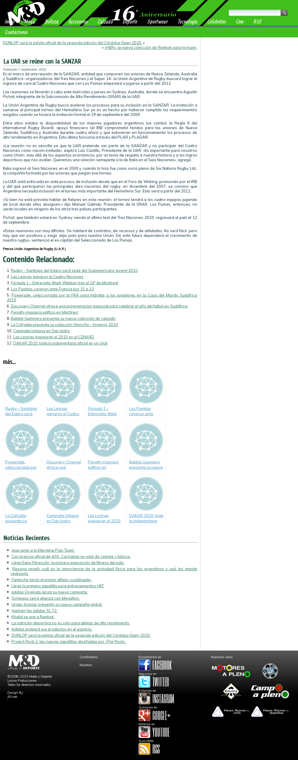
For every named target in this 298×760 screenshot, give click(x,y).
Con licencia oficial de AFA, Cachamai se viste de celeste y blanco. (71, 556)
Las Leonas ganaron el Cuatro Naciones (47, 276)
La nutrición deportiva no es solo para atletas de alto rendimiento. (70, 623)
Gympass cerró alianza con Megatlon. (45, 598)
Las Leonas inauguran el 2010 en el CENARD (53, 337)
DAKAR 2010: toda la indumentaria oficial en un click (60, 343)
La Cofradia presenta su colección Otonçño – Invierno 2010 (64, 324)
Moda (29, 21)
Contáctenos (16, 32)
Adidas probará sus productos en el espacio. (51, 629)
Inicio (9, 21)
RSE (258, 21)
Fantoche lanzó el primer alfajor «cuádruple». (51, 579)
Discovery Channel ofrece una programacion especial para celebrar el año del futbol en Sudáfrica (99, 306)
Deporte (130, 21)
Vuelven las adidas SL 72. (34, 610)
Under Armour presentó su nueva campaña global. (57, 604)
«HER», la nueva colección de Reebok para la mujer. (151, 47)
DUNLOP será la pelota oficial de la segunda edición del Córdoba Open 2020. (72, 42)
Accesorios (78, 21)
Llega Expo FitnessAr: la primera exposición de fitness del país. (68, 562)
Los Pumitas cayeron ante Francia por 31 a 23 (52, 289)
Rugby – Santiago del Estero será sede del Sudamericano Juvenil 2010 (74, 270)
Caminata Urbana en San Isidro (41, 330)
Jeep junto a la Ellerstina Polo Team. (43, 550)
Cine (240, 21)
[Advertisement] (249, 77)
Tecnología (187, 21)
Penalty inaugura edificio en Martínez (44, 312)
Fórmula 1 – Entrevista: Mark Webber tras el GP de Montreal (64, 282)
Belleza (52, 21)
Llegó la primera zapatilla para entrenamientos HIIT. (57, 585)
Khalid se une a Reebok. (33, 616)
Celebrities (217, 21)
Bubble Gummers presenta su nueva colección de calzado (63, 318)
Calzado (105, 21)
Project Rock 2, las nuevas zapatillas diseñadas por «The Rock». (68, 641)
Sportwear (157, 21)
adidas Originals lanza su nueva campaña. (49, 592)
